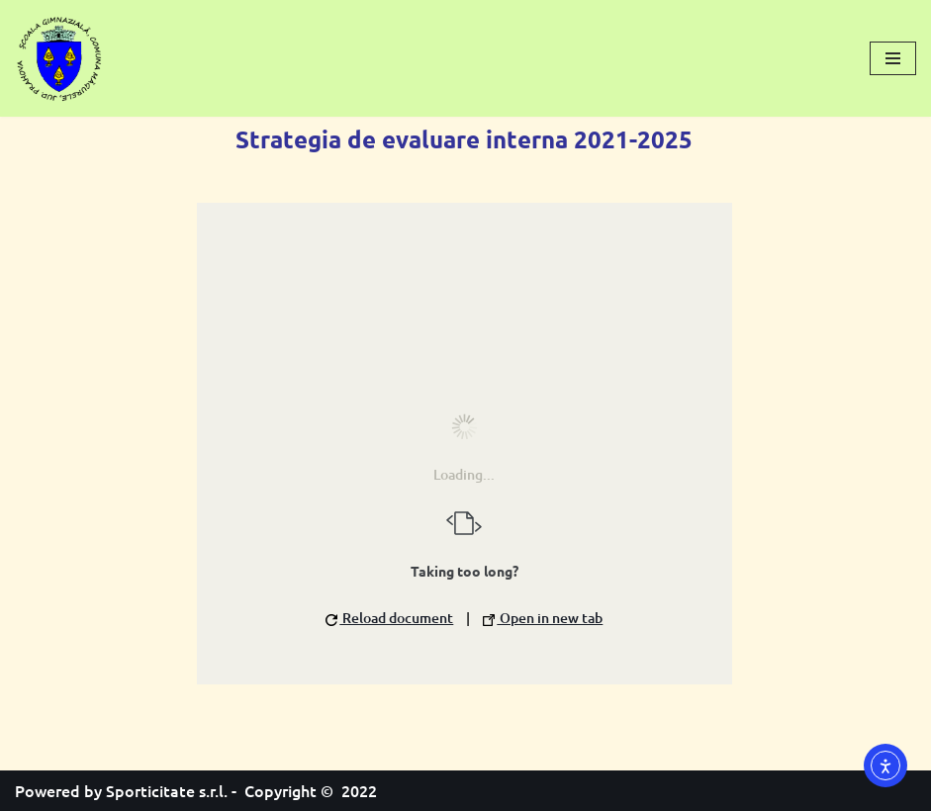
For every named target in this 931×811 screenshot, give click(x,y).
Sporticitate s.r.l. (167, 790)
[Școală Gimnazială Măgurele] (59, 58)
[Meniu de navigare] (893, 58)
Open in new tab (543, 617)
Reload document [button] (389, 617)
